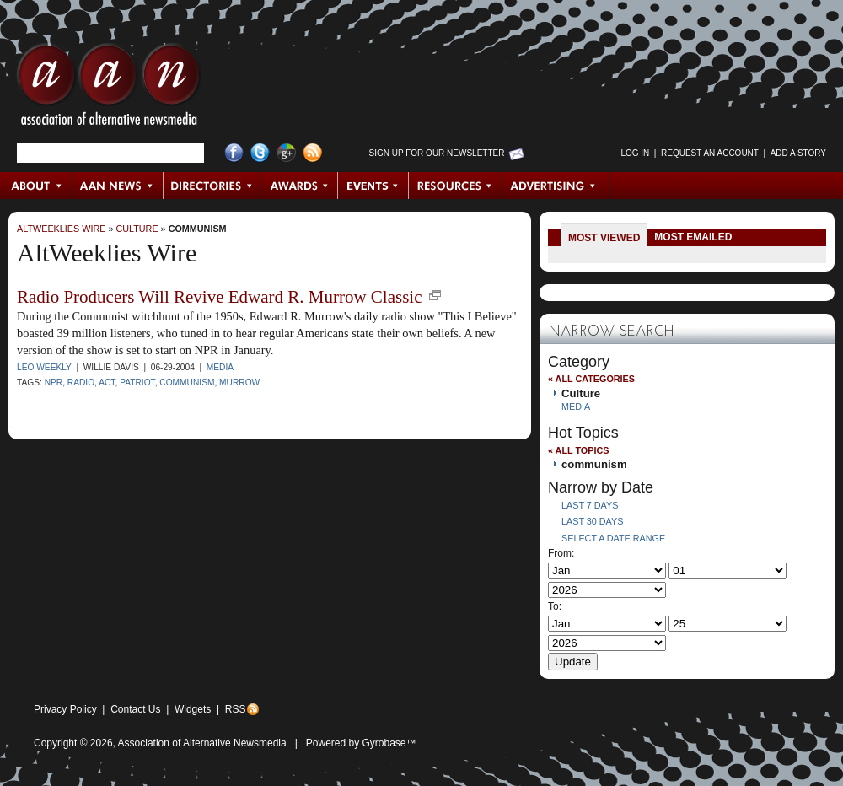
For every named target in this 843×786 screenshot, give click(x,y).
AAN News (118, 185)
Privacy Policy (65, 709)
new (435, 295)
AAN (108, 88)
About (36, 185)
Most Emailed (693, 237)
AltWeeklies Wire (61, 228)
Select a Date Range (613, 538)
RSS (235, 709)
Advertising (555, 185)
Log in (634, 153)
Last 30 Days (592, 521)
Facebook (234, 153)
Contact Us (135, 709)
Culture (136, 228)
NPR (54, 382)
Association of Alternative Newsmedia (202, 743)
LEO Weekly (44, 367)
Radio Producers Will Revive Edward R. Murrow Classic (219, 297)
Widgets (193, 709)
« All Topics (578, 450)
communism (198, 228)
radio (80, 382)
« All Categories (591, 379)
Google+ (286, 153)
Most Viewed (604, 238)
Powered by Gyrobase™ (361, 743)
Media (220, 367)
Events (373, 185)
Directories (212, 185)
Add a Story (798, 153)
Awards (299, 185)
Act (107, 382)
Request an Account (710, 153)
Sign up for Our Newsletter (437, 153)
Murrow (239, 382)
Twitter (260, 153)
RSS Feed (312, 153)
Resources (455, 185)
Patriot (137, 382)
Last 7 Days (589, 505)
